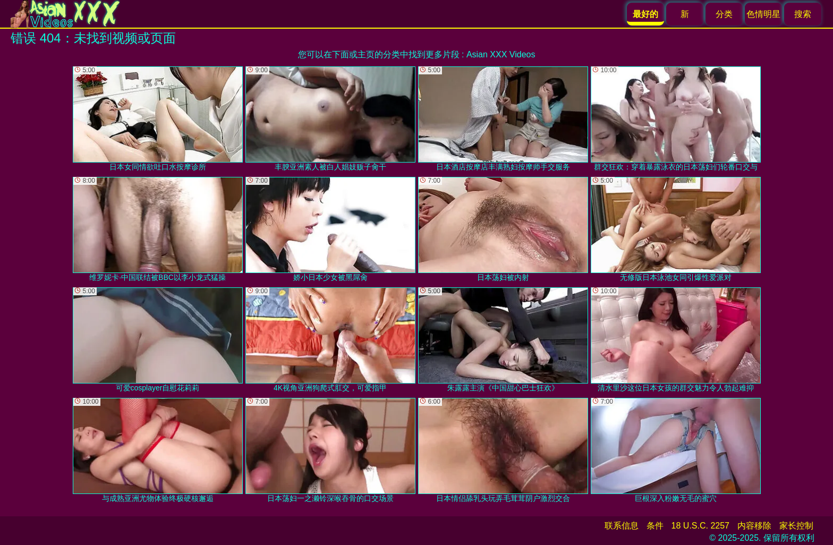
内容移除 (754, 525)
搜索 (802, 14)
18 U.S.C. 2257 (700, 525)
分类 (724, 14)
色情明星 (763, 14)
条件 (655, 525)
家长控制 (796, 525)
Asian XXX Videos (501, 54)
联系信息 (622, 525)
